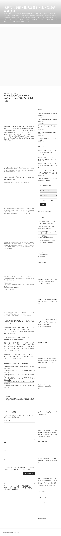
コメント (7, 421)
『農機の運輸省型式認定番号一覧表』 (17, 321)
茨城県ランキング (42, 518)
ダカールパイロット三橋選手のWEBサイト (47, 299)
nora (15, 93)
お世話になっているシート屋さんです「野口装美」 (47, 279)
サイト (6, 459)
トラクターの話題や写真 (11, 398)
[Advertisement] (30, 38)
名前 (5, 442)
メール (6, 450)
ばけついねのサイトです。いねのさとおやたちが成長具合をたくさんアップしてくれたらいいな (47, 254)
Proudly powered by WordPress (11, 532)
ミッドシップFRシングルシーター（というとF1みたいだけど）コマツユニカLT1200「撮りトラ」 (47, 172)
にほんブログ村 (42, 497)
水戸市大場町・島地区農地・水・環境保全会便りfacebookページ (47, 430)
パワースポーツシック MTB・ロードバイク (47, 319)
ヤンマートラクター (20, 398)
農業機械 (8, 396)
